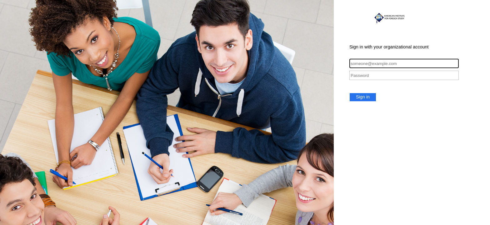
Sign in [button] (363, 96)
